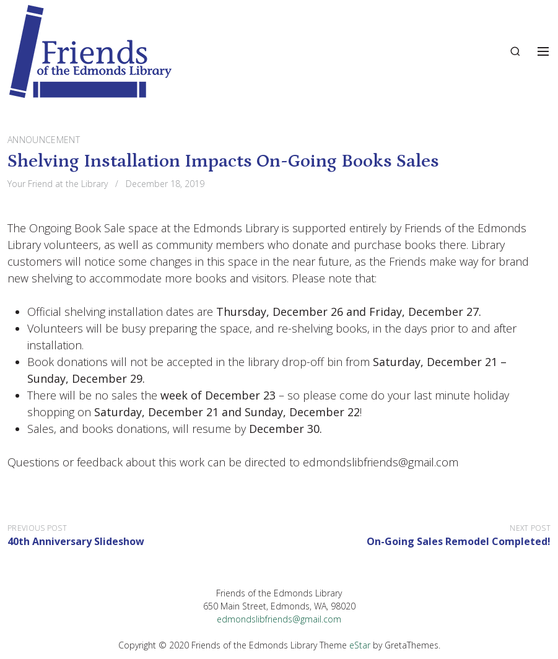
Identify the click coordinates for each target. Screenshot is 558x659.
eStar (359, 645)
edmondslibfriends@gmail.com (279, 619)
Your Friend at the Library (57, 184)
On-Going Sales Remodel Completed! (459, 541)
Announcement (43, 140)
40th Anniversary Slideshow (75, 541)
